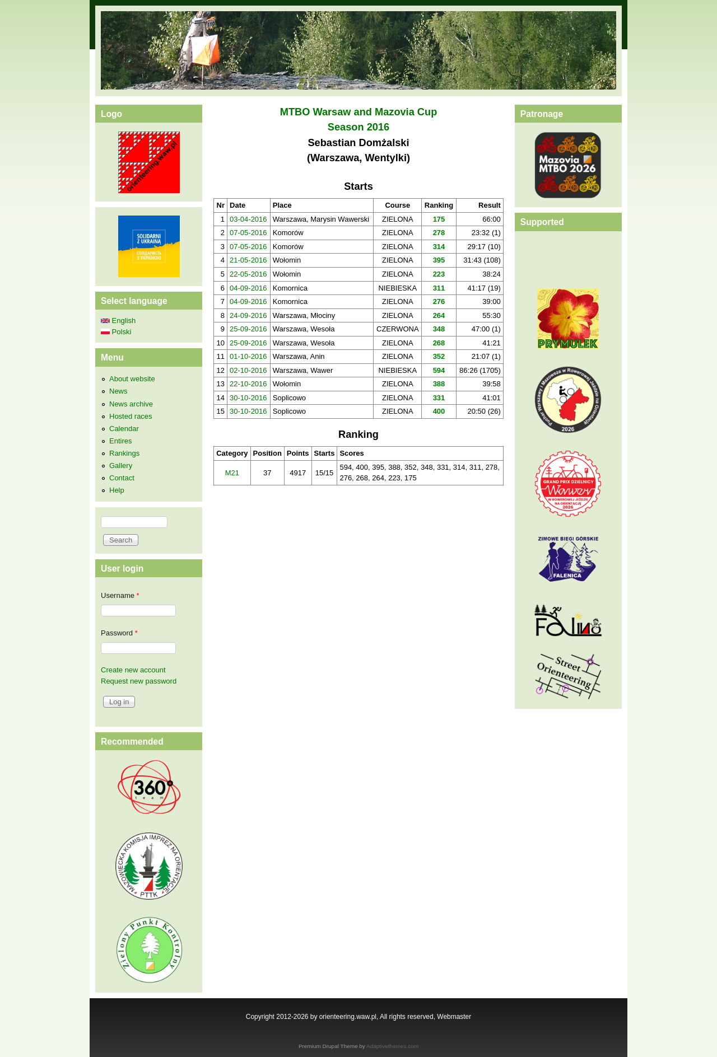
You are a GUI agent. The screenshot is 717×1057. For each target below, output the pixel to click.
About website (132, 379)
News (118, 391)
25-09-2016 (248, 329)
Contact (121, 478)
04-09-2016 (248, 288)
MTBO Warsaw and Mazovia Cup (358, 112)
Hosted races (130, 416)
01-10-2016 (248, 356)
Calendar (124, 428)
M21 (232, 473)
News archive (131, 404)
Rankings (124, 453)
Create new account (133, 670)
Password (119, 633)
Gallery (120, 465)
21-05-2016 (248, 260)
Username (120, 595)
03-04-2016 (248, 219)
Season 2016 (358, 127)
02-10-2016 (248, 370)
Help (116, 490)
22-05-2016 (248, 274)
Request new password (138, 681)
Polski (116, 332)
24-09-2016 (248, 315)
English (118, 320)
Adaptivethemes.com (392, 1046)
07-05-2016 (248, 232)
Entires (120, 441)
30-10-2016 (248, 398)
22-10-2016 (248, 384)
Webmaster (454, 1017)
